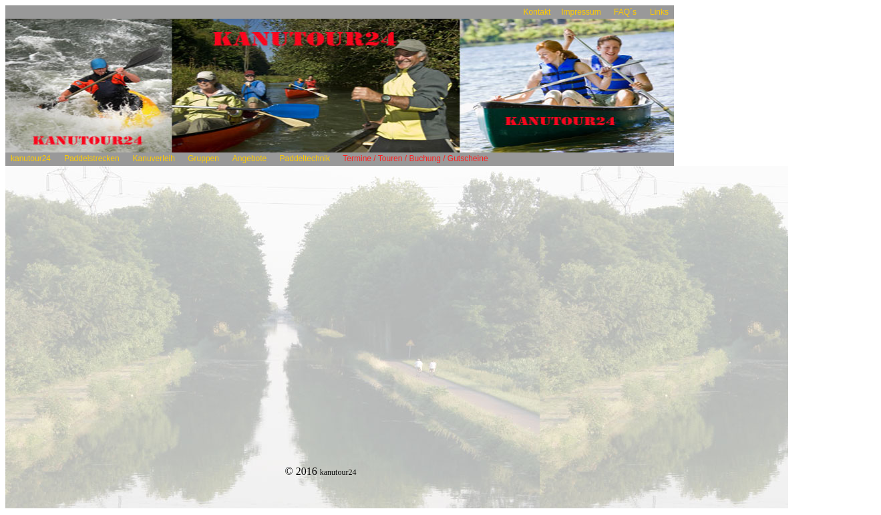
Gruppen (203, 158)
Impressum (582, 12)
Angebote (249, 158)
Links (659, 12)
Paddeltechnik (304, 158)
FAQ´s (625, 12)
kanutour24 (31, 158)
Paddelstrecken (92, 158)
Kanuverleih (155, 158)
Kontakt (537, 12)
